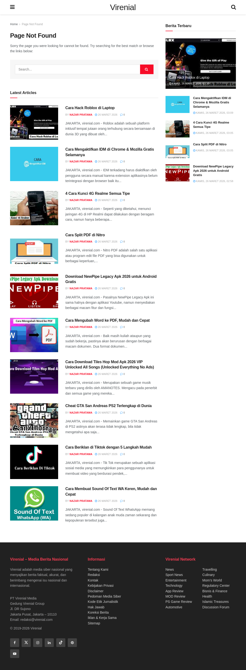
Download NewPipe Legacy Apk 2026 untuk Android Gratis (213, 171)
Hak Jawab (96, 607)
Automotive (174, 607)
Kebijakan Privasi (100, 585)
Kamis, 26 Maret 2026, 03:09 (213, 112)
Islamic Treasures (215, 602)
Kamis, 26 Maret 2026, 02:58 (213, 181)
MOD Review (175, 596)
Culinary (208, 575)
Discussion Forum (215, 607)
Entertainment (176, 580)
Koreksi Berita (98, 612)
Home (14, 24)
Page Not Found (32, 24)
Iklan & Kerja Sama (102, 618)
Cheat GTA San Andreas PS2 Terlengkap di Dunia (108, 406)
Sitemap (94, 623)
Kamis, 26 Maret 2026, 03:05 (213, 132)
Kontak (93, 580)
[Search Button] (147, 69)
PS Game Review (179, 602)
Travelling (209, 569)
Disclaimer (95, 591)
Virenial (123, 7)
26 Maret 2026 (106, 114)
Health (207, 596)
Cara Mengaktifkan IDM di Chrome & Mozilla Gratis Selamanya (212, 102)
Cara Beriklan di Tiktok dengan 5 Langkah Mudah (108, 447)
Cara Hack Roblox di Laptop (90, 108)
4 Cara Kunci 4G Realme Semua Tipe (97, 193)
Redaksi (94, 575)
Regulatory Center (216, 585)
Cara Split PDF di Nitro (85, 235)
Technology (174, 585)
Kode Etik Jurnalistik (103, 602)
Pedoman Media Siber (104, 596)
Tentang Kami (98, 569)
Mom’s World (212, 580)
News (170, 569)
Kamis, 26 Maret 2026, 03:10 (189, 83)
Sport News (174, 575)
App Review (175, 591)
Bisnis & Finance (214, 591)
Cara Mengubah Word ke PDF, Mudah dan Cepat (107, 320)
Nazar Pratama (81, 114)
